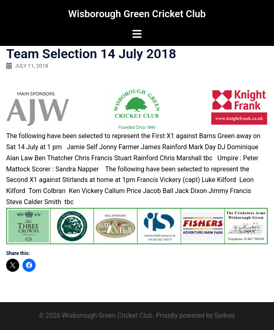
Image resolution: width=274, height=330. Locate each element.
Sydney (224, 315)
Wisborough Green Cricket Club (137, 14)
